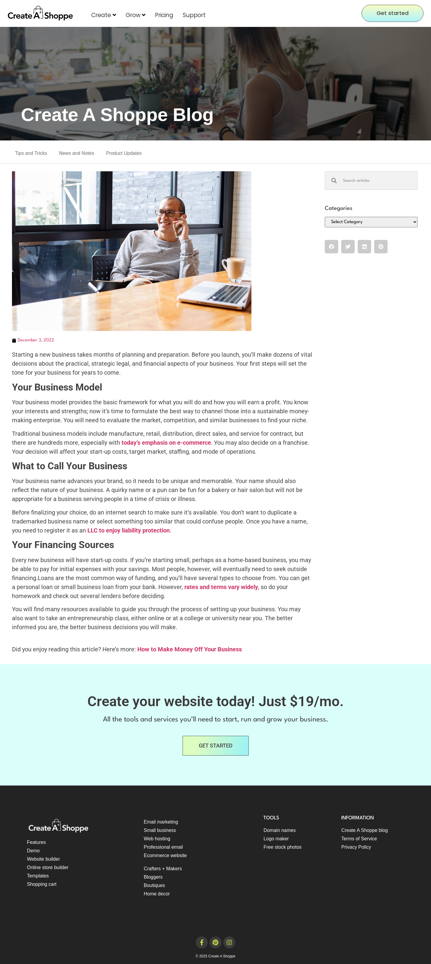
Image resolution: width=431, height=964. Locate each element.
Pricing (164, 15)
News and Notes (76, 153)
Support (194, 15)
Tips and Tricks (31, 153)
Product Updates (124, 153)
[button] (331, 246)
